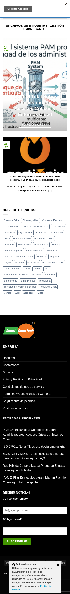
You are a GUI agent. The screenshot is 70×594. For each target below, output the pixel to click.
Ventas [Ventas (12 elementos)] (7, 292)
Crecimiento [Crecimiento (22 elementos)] (58, 226)
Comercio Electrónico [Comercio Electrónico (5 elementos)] (53, 220)
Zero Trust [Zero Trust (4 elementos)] (28, 292)
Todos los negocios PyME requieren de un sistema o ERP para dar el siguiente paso (35, 178)
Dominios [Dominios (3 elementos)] (41, 232)
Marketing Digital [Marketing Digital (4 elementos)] (24, 256)
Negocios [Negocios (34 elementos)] (54, 256)
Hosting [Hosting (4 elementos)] (56, 244)
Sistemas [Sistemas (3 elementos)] (37, 274)
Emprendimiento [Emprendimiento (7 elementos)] (22, 238)
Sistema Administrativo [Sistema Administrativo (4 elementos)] (16, 274)
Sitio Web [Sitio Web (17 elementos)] (50, 274)
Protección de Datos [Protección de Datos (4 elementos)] (53, 262)
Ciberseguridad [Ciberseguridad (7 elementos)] (30, 220)
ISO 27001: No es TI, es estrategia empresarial (34, 446)
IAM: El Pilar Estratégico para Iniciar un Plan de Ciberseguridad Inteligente (34, 480)
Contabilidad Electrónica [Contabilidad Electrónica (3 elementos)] (36, 226)
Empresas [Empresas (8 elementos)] (39, 238)
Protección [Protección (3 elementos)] (33, 262)
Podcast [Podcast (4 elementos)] (19, 262)
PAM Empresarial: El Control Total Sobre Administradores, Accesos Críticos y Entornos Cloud (35, 102)
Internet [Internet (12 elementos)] (8, 256)
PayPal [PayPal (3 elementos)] (8, 262)
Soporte (8, 372)
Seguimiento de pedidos (19, 401)
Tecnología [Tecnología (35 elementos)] (45, 280)
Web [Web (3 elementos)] (17, 292)
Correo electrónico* (15, 498)
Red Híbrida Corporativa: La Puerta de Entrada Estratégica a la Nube (34, 468)
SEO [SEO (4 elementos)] (47, 268)
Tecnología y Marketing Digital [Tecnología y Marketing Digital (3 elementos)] (20, 286)
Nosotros (9, 357)
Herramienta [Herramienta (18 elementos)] (24, 244)
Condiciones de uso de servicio (23, 386)
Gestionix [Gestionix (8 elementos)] (9, 244)
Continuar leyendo (35, 125)
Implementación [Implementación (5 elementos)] (34, 250)
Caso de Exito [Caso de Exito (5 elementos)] (11, 220)
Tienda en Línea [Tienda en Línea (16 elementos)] (48, 286)
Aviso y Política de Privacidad (22, 379)
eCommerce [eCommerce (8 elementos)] (56, 232)
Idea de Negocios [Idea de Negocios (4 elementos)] (13, 250)
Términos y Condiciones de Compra (26, 393)
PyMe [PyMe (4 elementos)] (27, 268)
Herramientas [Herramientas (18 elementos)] (41, 244)
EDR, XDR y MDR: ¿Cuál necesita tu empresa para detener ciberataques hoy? (33, 456)
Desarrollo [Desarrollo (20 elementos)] (9, 232)
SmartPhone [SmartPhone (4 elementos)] (10, 280)
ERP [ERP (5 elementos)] (51, 238)
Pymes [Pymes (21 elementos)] (37, 268)
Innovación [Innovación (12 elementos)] (52, 250)
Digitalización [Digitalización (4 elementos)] (25, 232)
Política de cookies (15, 408)
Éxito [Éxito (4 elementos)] (40, 292)
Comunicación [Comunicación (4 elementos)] (11, 226)
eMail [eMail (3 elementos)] (7, 238)
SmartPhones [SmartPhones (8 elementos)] (28, 280)
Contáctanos (11, 365)
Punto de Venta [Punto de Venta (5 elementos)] (12, 268)
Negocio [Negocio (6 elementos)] (41, 256)
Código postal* (12, 519)
